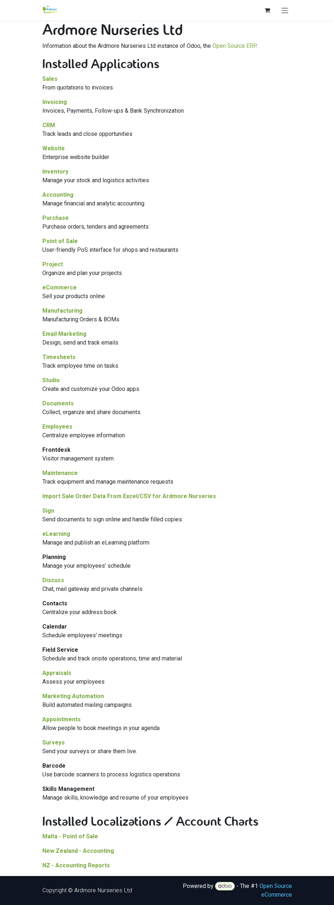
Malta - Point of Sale (70, 836)
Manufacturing (62, 310)
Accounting (57, 194)
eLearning (56, 533)
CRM (48, 125)
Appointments (61, 719)
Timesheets (59, 357)
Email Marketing (64, 333)
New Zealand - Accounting (78, 850)
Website (53, 148)
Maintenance (60, 473)
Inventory (55, 171)
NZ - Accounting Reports (76, 865)
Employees (57, 426)
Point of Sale (60, 241)
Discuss (53, 580)
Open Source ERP (234, 45)
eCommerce (59, 287)
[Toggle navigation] (285, 10)
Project (52, 264)
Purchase (55, 217)
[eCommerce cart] (267, 10)
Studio (51, 380)
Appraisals (56, 673)
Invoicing (54, 102)
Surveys (53, 742)
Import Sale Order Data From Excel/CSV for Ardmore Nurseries (129, 496)
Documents (58, 403)
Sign (48, 510)
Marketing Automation (73, 696)
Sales (50, 78)
